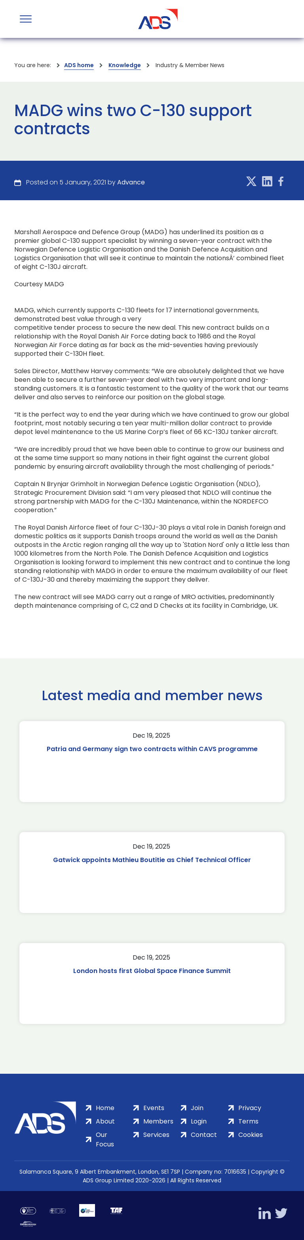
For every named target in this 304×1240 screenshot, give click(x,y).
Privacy (249, 1107)
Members (158, 1121)
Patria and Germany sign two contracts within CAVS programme (152, 748)
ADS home (79, 65)
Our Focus (105, 1139)
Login (199, 1121)
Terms (248, 1121)
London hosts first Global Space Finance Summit (152, 970)
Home (105, 1107)
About (105, 1121)
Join (197, 1107)
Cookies (250, 1134)
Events (153, 1107)
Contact (204, 1134)
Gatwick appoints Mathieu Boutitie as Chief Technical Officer (152, 859)
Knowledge (124, 65)
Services (156, 1134)
